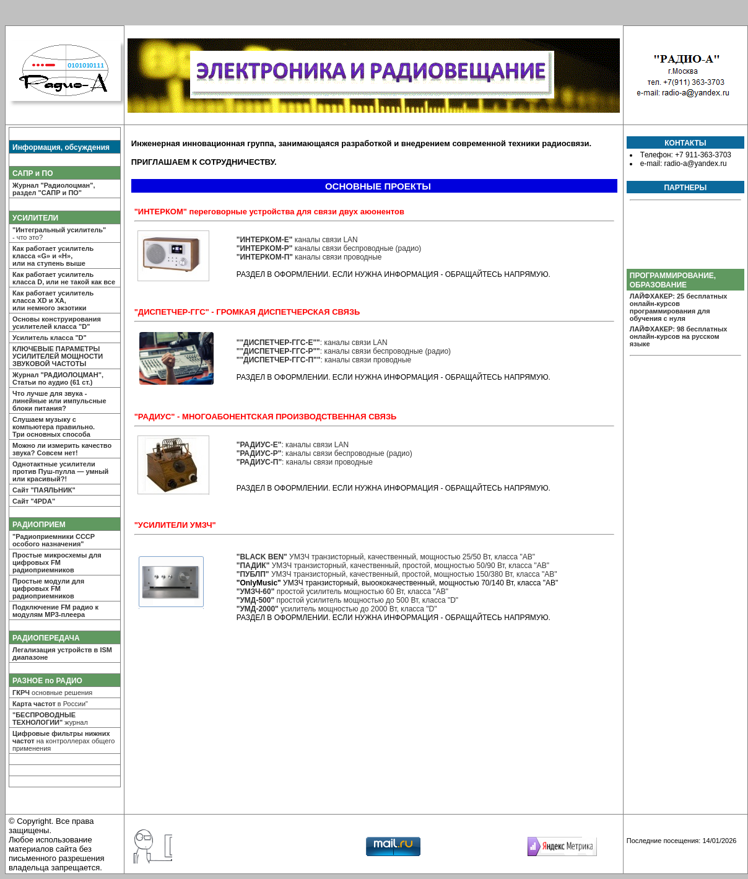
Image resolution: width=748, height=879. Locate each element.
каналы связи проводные (309, 257)
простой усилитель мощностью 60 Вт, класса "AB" (342, 591)
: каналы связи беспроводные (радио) (344, 351)
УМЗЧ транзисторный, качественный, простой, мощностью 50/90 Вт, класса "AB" (393, 565)
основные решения (52, 692)
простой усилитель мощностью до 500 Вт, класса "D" (347, 600)
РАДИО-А (374, 75)
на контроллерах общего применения (63, 741)
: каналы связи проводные (324, 360)
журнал (50, 718)
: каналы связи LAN (312, 342)
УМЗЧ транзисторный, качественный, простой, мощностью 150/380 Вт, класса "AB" (397, 574)
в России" (50, 703)
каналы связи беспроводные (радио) (329, 248)
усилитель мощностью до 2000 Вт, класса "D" (337, 609)
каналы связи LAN (297, 239)
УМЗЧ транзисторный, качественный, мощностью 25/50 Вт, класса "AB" (386, 557)
